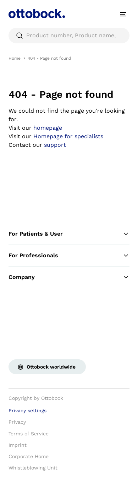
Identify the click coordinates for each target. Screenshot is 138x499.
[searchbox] (69, 35)
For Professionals (69, 255)
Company (69, 277)
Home (15, 58)
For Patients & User (69, 233)
